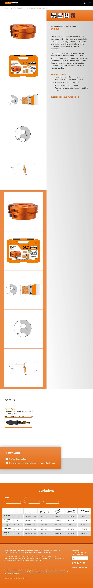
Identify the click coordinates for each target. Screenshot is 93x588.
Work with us (23, 553)
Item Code (25, 498)
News (36, 551)
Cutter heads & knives (17, 8)
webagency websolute (79, 567)
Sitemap (25, 578)
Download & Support (52, 551)
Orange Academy (44, 553)
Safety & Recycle (11, 553)
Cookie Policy (18, 578)
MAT (44, 502)
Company (16, 551)
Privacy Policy (9, 578)
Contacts (33, 553)
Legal (41, 551)
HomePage (8, 551)
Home (6, 8)
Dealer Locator (27, 551)
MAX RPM (25, 502)
